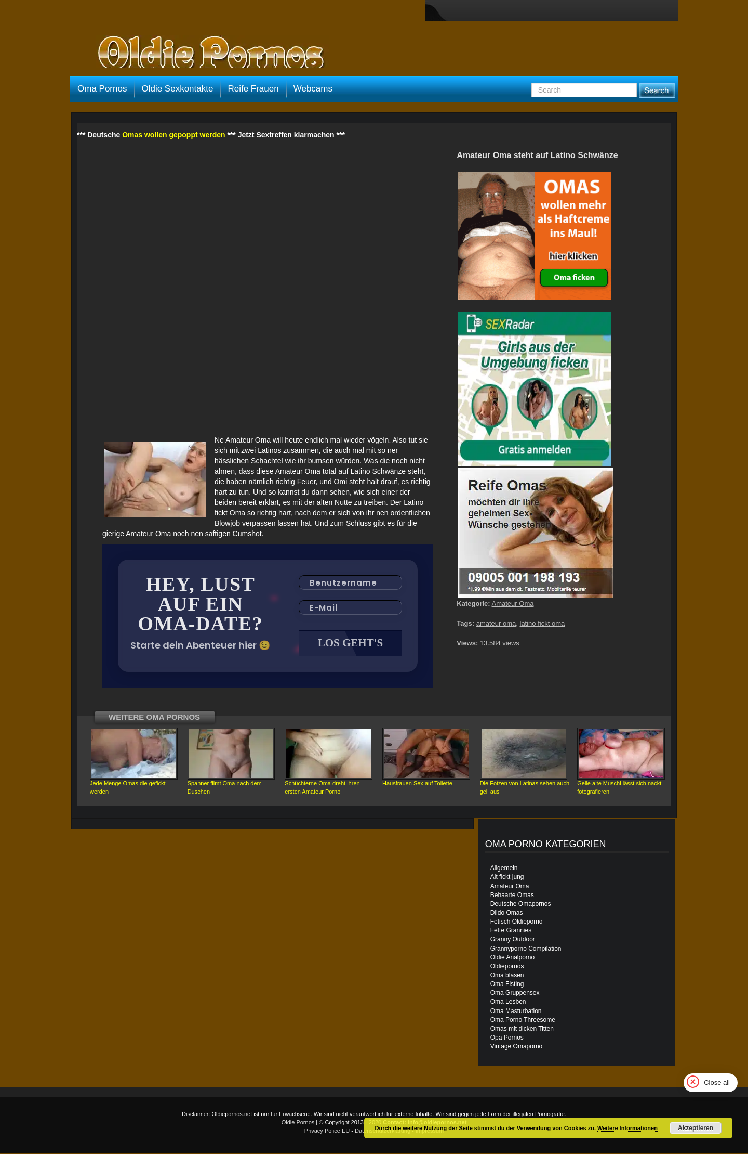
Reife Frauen (253, 89)
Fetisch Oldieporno (516, 922)
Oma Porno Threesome (522, 1021)
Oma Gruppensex (515, 993)
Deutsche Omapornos (520, 905)
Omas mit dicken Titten (522, 1029)
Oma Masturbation (516, 1012)
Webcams (312, 89)
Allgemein (504, 869)
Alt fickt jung (507, 877)
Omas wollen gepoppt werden (173, 135)
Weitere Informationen (627, 1128)
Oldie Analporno (512, 958)
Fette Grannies (510, 931)
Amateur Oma (513, 603)
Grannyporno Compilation (526, 949)
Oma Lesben (508, 1002)
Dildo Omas (506, 913)
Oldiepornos (507, 967)
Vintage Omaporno (516, 1047)
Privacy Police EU (327, 1132)
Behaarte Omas (512, 896)
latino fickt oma (542, 623)
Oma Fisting (507, 985)
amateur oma (496, 623)
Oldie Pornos (298, 1123)
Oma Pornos (102, 89)
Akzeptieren (695, 1128)
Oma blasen (507, 976)
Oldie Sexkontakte (177, 89)
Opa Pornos (507, 1038)
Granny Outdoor (512, 940)
